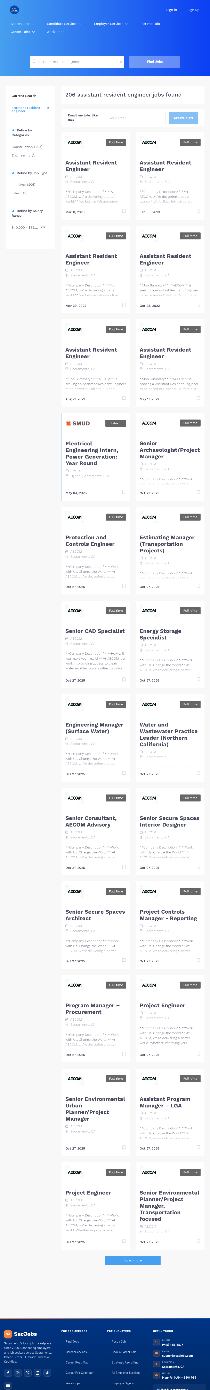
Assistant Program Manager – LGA (165, 1102)
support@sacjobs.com (177, 1356)
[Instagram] (18, 1373)
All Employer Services (126, 1373)
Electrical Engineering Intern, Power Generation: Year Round (92, 453)
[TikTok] (47, 1373)
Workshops (73, 1383)
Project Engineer (162, 1005)
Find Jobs (155, 61)
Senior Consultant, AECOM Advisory (91, 821)
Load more (133, 1260)
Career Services (76, 1352)
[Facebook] (8, 1373)
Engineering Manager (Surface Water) (94, 728)
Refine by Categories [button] (22, 132)
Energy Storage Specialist (160, 634)
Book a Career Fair (124, 1352)
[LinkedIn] (37, 1373)
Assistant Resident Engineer (91, 165)
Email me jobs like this (83, 117)
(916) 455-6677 (172, 1345)
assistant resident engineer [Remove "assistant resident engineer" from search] (26, 109)
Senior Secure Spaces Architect (95, 915)
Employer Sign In (123, 1383)
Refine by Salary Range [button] (27, 213)
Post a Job (119, 1341)
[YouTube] (8, 1386)
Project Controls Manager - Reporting (168, 915)
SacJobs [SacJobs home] (20, 1334)
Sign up (193, 10)
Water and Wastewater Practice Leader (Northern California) (169, 734)
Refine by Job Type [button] (31, 173)
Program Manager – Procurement (92, 1008)
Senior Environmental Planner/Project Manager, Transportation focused (169, 1205)
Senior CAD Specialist (95, 631)
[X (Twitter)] (28, 1373)
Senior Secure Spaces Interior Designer (169, 821)
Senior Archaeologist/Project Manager (170, 450)
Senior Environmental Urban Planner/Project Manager (95, 1109)
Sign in (171, 10)
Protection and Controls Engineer (90, 540)
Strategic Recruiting (125, 1362)
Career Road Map (77, 1362)
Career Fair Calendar (79, 1373)
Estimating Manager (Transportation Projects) (167, 544)
